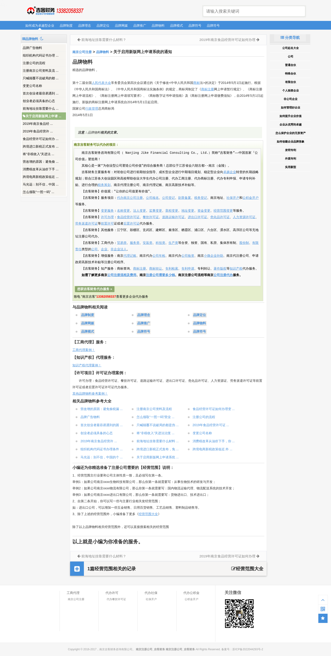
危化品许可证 (220, 217)
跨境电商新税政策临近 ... (41, 177)
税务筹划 (104, 185)
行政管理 (91, 108)
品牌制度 (66, 25)
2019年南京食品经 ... (38, 123)
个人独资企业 (290, 90)
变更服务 (107, 211)
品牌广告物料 (32, 48)
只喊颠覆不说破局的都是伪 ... (158, 425)
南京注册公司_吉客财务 (55, 10)
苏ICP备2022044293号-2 (247, 649)
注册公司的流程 (34, 63)
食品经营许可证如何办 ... (41, 139)
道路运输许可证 (173, 217)
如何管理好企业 (290, 107)
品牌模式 (176, 25)
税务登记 (200, 198)
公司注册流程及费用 (121, 275)
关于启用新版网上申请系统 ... (158, 457)
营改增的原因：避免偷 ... (41, 161)
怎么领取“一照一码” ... (38, 192)
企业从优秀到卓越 (291, 124)
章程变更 (171, 211)
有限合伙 (290, 82)
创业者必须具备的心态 (39, 101)
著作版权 (220, 269)
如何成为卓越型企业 (39, 25)
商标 (196, 83)
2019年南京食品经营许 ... (98, 441)
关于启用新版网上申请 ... (42, 116)
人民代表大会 (101, 83)
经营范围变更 (223, 211)
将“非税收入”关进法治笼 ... (155, 433)
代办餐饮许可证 (116, 599)
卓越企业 (229, 172)
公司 (94, 249)
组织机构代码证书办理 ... (41, 55)
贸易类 (122, 243)
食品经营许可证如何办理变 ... (214, 409)
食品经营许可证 (128, 217)
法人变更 (139, 211)
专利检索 (171, 269)
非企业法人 (119, 249)
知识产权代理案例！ (86, 365)
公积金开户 (251, 198)
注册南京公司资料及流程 (154, 409)
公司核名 (152, 198)
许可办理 (107, 217)
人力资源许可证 (244, 217)
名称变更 (123, 211)
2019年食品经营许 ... (38, 131)
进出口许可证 (197, 217)
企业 (104, 249)
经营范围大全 (148, 514)
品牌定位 (103, 25)
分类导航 (290, 38)
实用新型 (290, 167)
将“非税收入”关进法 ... (38, 154)
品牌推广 (139, 25)
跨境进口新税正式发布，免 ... (158, 449)
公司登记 (168, 198)
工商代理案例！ (83, 350)
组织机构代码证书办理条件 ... (101, 449)
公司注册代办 (223, 275)
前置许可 (107, 223)
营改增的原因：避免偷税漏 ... (101, 409)
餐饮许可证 (151, 217)
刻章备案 (184, 198)
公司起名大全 (290, 48)
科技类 (160, 243)
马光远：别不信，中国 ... (41, 184)
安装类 (147, 243)
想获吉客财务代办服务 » (94, 289)
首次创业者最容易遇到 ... (41, 93)
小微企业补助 (213, 256)
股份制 (244, 243)
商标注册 (207, 89)
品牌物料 (158, 25)
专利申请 (187, 269)
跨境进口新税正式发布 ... (41, 146)
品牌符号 (194, 25)
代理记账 (129, 256)
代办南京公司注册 (130, 198)
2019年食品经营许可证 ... (211, 425)
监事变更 (155, 211)
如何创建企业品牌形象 (290, 141)
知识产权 (236, 269)
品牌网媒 (121, 25)
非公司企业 (290, 99)
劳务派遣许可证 (86, 223)
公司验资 (187, 256)
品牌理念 (84, 25)
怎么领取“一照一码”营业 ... (155, 417)
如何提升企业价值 (291, 116)
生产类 (173, 243)
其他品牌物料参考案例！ (90, 393)
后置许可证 (131, 223)
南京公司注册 (82, 52)
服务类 (135, 243)
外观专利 (290, 158)
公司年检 (158, 256)
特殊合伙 (290, 73)
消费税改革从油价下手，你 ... (214, 441)
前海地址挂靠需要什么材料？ (103, 40)
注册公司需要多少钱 (160, 275)
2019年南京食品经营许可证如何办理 (227, 40)
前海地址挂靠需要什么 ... (41, 108)
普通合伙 (290, 65)
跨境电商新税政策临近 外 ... (212, 449)
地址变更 (187, 211)
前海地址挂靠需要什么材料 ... (158, 441)
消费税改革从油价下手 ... (41, 169)
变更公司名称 (32, 86)
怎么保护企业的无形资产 (290, 133)
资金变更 (203, 211)
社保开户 (232, 198)
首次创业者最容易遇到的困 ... (101, 425)
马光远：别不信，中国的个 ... (101, 457)
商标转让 (155, 269)
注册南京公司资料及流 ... (41, 70)
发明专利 (290, 150)
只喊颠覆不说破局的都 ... (41, 78)
